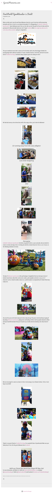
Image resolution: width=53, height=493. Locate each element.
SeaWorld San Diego (10, 54)
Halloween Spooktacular (13, 276)
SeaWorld (29, 28)
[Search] (21, 2)
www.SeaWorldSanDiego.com (30, 470)
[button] (3, 19)
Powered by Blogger (26, 491)
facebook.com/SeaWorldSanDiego (40, 472)
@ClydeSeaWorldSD (21, 472)
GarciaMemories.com (11, 2)
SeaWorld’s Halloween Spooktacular (11, 243)
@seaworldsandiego (7, 472)
